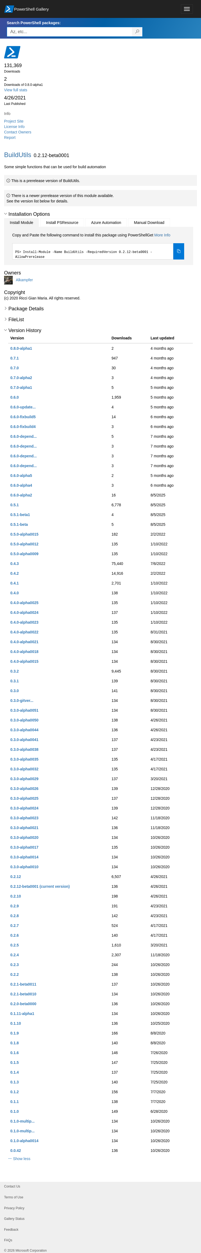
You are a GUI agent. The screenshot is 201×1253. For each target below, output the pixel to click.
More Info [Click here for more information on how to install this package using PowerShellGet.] (162, 235)
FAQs (8, 1240)
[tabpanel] (98, 246)
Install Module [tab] (21, 222)
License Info (14, 126)
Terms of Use (13, 1197)
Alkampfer (24, 280)
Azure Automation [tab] (106, 222)
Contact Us (12, 1186)
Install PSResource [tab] (62, 222)
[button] (5, 213)
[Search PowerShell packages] (137, 32)
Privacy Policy (14, 1208)
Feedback (11, 1230)
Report (9, 137)
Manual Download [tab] (149, 222)
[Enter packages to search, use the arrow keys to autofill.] (69, 32)
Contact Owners (17, 132)
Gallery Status (14, 1219)
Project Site (14, 121)
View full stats (15, 90)
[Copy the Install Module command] (178, 251)
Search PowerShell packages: (34, 23)
